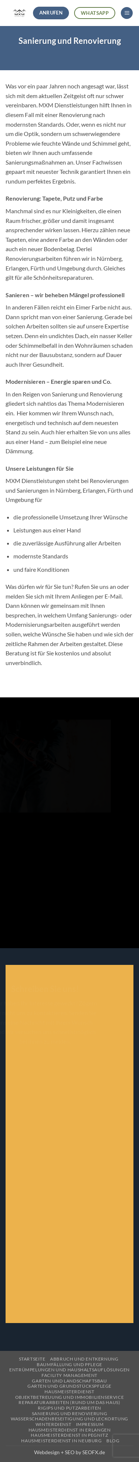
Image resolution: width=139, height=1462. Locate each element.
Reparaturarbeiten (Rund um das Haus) (69, 1402)
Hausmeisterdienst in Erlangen (70, 1430)
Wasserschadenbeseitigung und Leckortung (69, 1419)
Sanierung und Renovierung (69, 1413)
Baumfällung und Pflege (69, 1364)
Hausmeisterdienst (69, 1391)
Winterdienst (53, 1424)
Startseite (32, 1359)
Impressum (90, 1424)
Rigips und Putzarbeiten (69, 1408)
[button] (127, 13)
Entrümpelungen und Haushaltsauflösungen (69, 1369)
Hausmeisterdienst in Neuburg (61, 1440)
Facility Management (69, 1375)
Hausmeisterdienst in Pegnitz (69, 1435)
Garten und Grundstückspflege (69, 1386)
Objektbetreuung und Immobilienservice (69, 1397)
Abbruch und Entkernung (84, 1359)
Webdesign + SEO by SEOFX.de (69, 1452)
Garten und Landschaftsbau (69, 1381)
